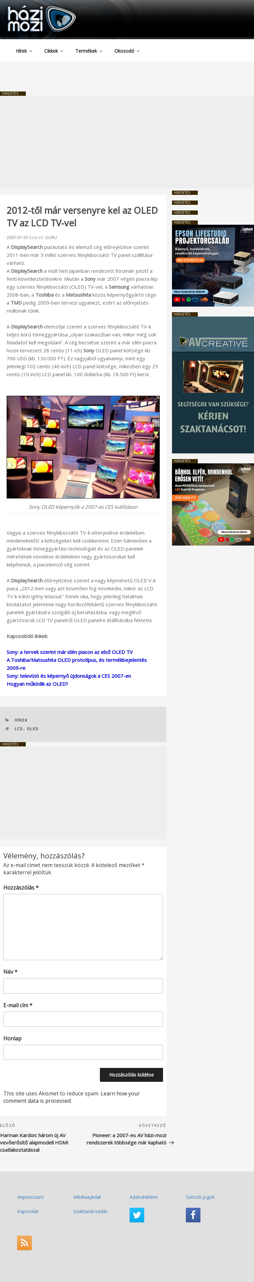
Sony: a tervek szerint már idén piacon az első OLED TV (70, 652)
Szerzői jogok (200, 1197)
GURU (51, 237)
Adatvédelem (144, 1197)
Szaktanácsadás (90, 1211)
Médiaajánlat (87, 1197)
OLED (33, 728)
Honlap (12, 1038)
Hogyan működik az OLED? (37, 683)
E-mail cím (17, 1005)
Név (10, 971)
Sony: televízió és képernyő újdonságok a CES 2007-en (69, 675)
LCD (19, 728)
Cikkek (54, 51)
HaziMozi (32, 8)
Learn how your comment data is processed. (71, 1097)
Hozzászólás (21, 887)
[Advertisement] (127, 142)
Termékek (89, 51)
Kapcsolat (27, 1211)
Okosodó (127, 51)
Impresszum (30, 1197)
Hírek (24, 51)
